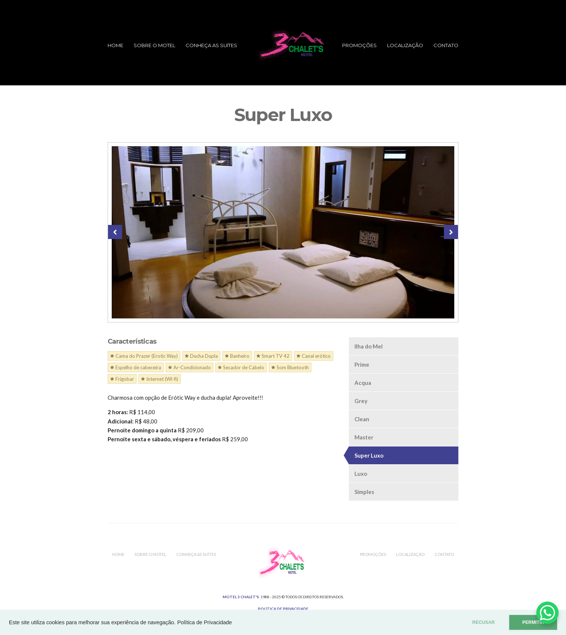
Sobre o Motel (154, 45)
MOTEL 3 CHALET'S (241, 597)
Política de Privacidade (204, 622)
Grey (360, 400)
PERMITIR (533, 622)
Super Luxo (368, 455)
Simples (364, 491)
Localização (405, 45)
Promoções (359, 45)
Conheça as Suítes (211, 45)
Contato (446, 45)
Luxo (360, 473)
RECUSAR (483, 622)
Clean (361, 419)
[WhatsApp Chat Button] (547, 613)
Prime (361, 364)
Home (115, 45)
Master (363, 437)
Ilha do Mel (368, 346)
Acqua (362, 382)
